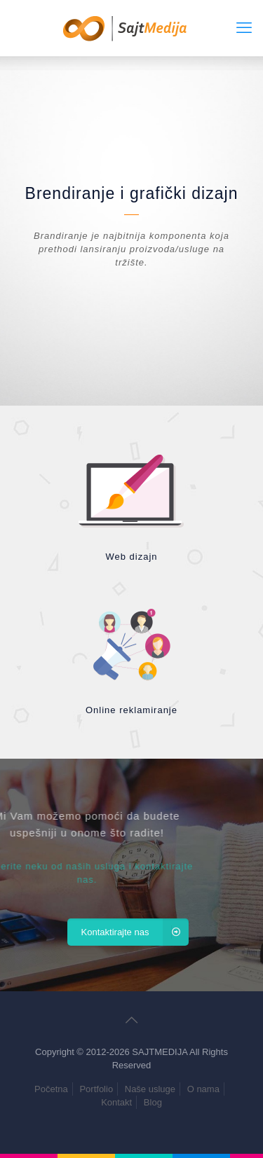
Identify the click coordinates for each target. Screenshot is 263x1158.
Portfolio (96, 1089)
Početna (51, 1089)
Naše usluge (150, 1089)
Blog (153, 1102)
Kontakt (116, 1102)
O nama (203, 1089)
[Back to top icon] (132, 1020)
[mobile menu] (244, 28)
